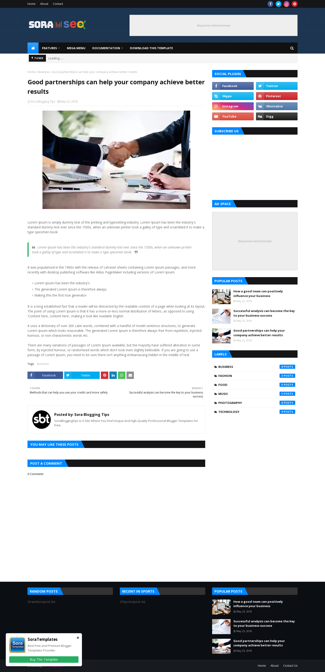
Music (256, 394)
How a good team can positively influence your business (258, 293)
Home (31, 4)
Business (43, 72)
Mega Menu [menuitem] (76, 48)
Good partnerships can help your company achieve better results (259, 332)
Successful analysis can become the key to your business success (264, 313)
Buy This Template (44, 659)
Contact (58, 4)
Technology (256, 412)
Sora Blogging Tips (43, 101)
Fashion (256, 376)
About (44, 4)
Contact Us (290, 666)
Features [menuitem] (49, 48)
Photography (256, 403)
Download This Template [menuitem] (151, 48)
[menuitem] (33, 48)
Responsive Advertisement (213, 25)
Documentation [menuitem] (106, 48)
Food (256, 385)
